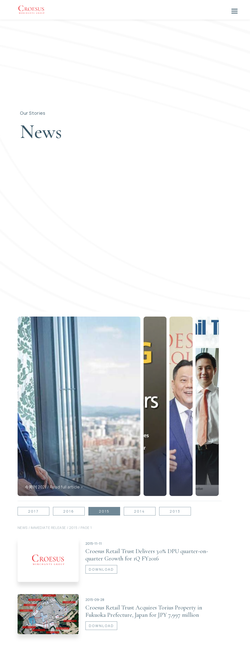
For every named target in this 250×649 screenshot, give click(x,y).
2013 (175, 500)
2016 (68, 500)
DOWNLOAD (101, 558)
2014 (139, 500)
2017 (33, 500)
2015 (104, 500)
